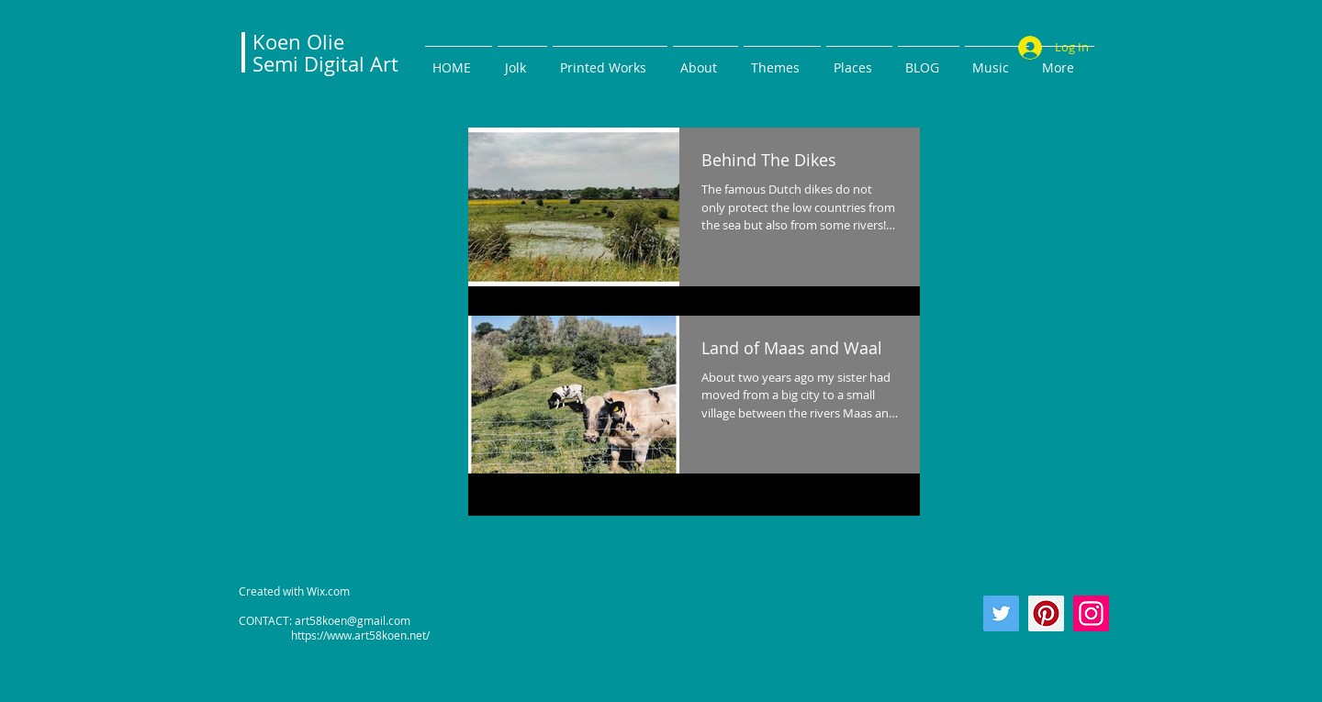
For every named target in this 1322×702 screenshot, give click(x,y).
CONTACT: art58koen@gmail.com (324, 620)
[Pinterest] (1046, 613)
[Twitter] (1001, 613)
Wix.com (328, 591)
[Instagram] (1091, 613)
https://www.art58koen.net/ (334, 635)
